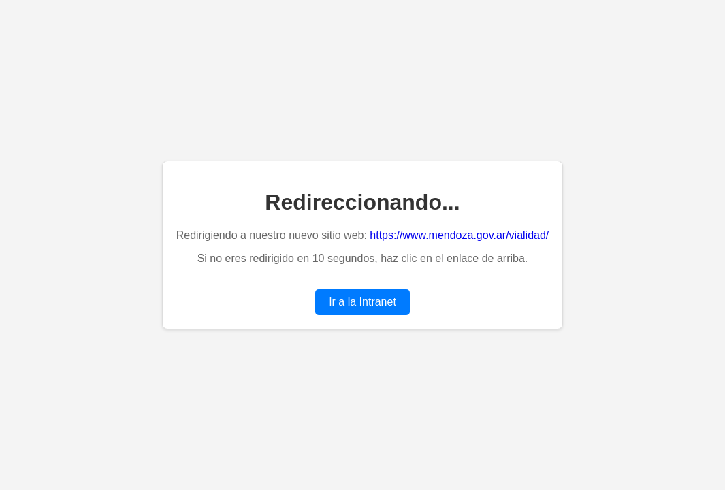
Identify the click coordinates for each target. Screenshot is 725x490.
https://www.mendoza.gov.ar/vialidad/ (459, 235)
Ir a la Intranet (362, 302)
